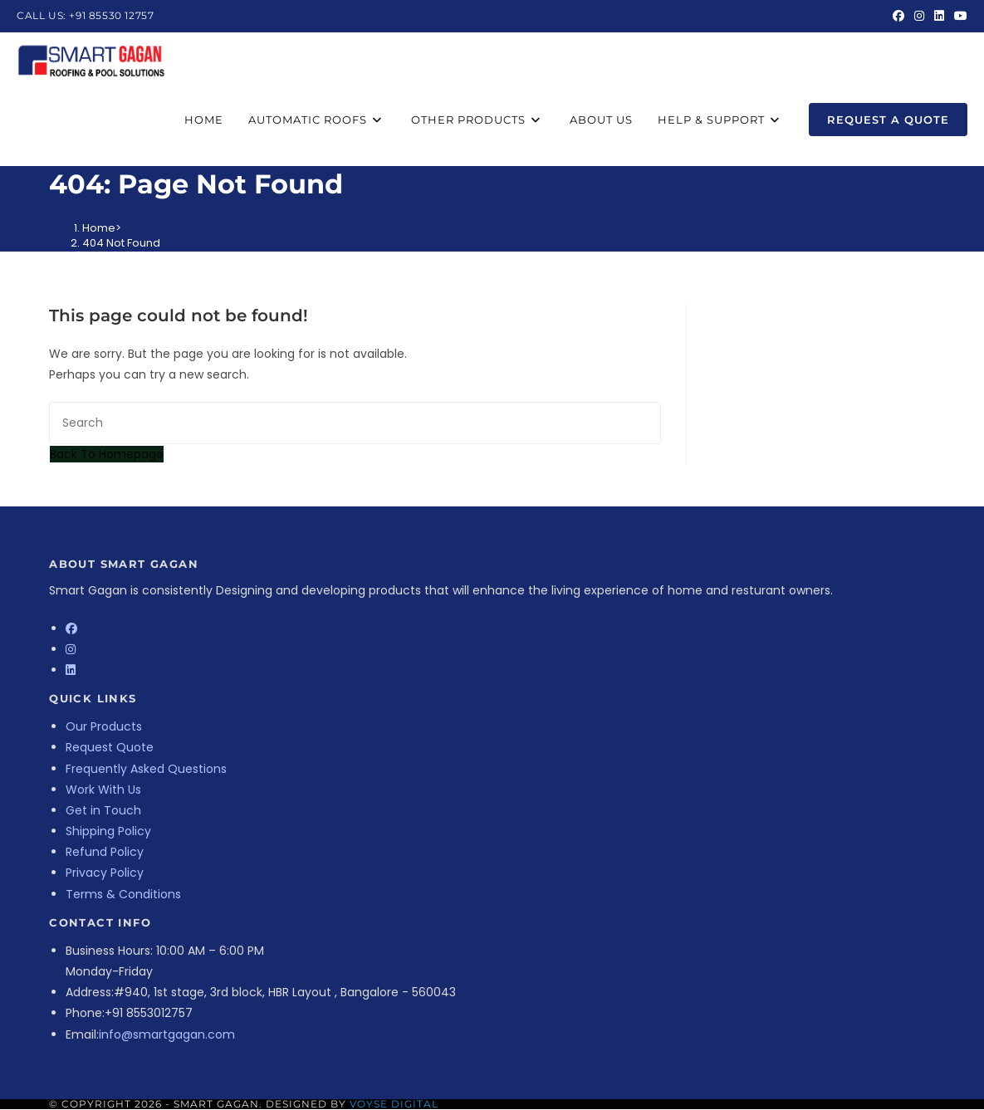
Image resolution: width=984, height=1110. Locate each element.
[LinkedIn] (71, 670)
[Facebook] (71, 628)
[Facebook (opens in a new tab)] (898, 15)
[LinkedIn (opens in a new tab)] (939, 15)
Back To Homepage (107, 454)
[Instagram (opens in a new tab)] (919, 15)
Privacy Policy (105, 872)
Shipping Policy (108, 831)
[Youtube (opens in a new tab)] (958, 15)
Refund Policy (105, 852)
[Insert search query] (355, 423)
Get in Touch (103, 810)
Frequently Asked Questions (146, 768)
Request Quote (110, 747)
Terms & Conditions (123, 894)
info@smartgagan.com (167, 1034)
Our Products (104, 726)
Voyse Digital (394, 1104)
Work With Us (103, 789)
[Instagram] (71, 649)
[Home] (98, 228)
